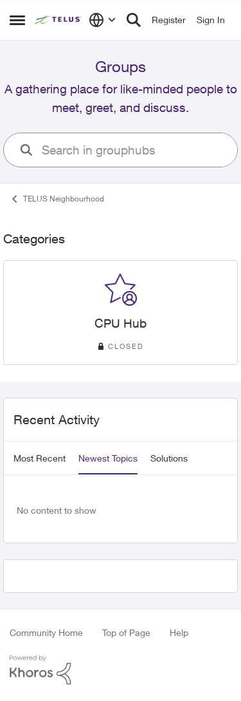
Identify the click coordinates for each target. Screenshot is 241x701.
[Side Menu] (17, 20)
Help (179, 632)
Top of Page (126, 632)
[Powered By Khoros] (120, 670)
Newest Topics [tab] (108, 458)
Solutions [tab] (169, 458)
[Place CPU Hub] (120, 323)
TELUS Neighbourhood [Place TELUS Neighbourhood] (57, 199)
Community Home (46, 632)
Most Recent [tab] (39, 458)
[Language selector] (102, 20)
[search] (134, 150)
